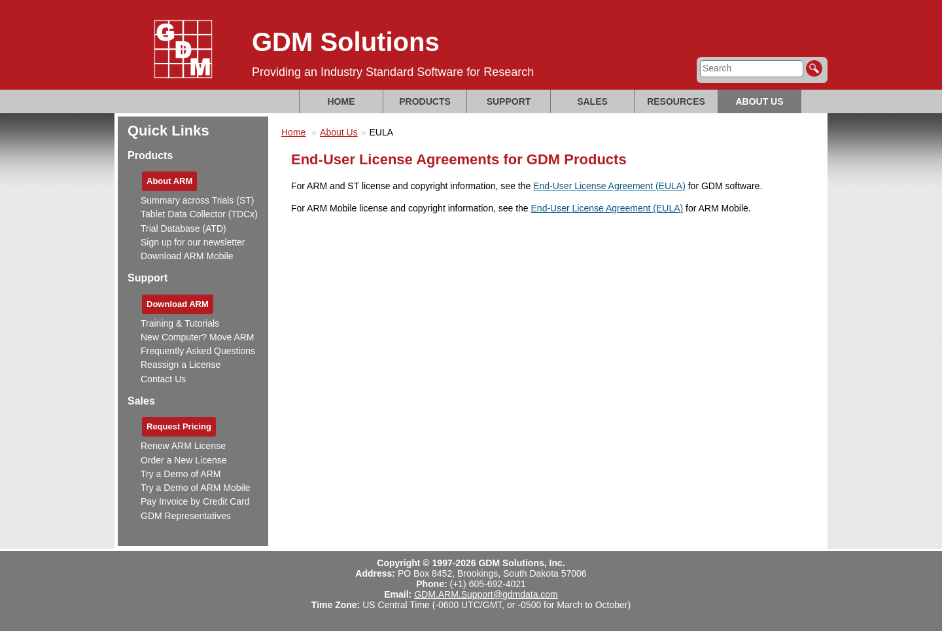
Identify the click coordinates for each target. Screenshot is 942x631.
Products (425, 101)
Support (509, 101)
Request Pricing (179, 426)
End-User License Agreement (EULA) (609, 186)
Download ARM (178, 304)
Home (341, 101)
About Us (759, 101)
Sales (592, 101)
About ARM (169, 181)
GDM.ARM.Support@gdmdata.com (486, 594)
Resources (676, 101)
